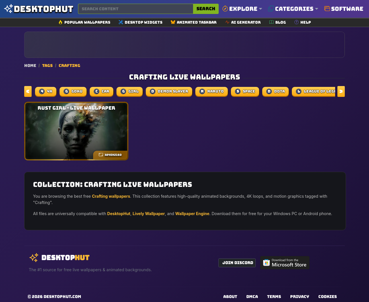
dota (275, 91)
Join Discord (237, 262)
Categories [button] (290, 9)
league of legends (320, 91)
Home (30, 65)
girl (129, 91)
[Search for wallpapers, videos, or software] (135, 9)
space (245, 91)
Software (343, 9)
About (230, 296)
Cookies (327, 296)
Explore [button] (239, 9)
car (101, 91)
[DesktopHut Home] (38, 9)
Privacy (299, 296)
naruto (211, 91)
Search (205, 9)
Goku (73, 91)
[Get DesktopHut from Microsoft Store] (285, 263)
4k (45, 91)
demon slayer (169, 91)
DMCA (252, 296)
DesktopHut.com (62, 296)
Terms (274, 296)
